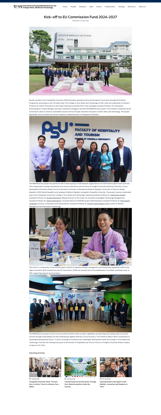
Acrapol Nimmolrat (54, 198)
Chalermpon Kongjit (117, 195)
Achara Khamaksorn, (54, 201)
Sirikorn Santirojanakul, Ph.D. (98, 203)
